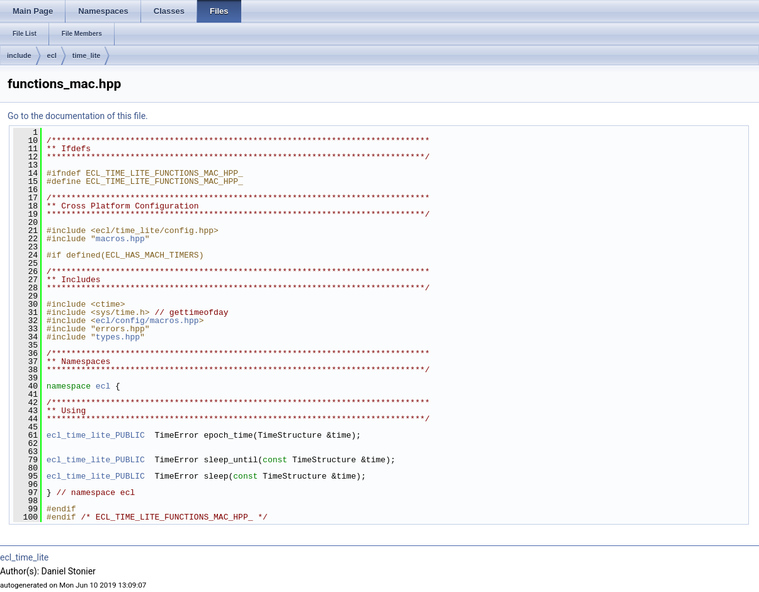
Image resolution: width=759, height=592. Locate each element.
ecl (52, 55)
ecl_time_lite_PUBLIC (96, 435)
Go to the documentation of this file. (78, 116)
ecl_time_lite (24, 557)
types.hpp (118, 337)
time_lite (86, 55)
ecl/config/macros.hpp (147, 320)
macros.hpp (120, 238)
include (19, 55)
